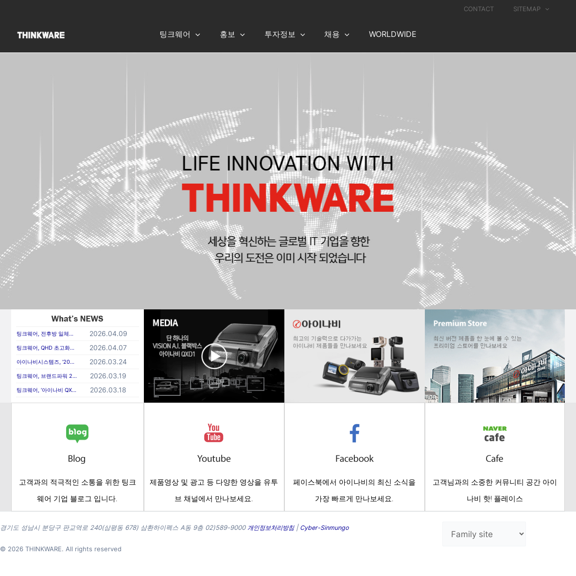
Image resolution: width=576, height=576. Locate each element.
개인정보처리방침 (272, 527)
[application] (548, 8)
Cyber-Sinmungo (329, 527)
